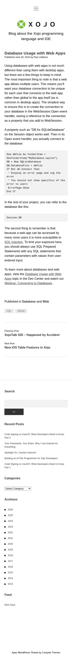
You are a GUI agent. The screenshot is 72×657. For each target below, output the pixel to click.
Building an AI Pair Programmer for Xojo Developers (31, 458)
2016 (10, 566)
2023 (10, 526)
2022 (10, 532)
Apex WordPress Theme (25, 652)
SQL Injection (13, 242)
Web (46, 301)
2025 (10, 515)
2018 (10, 555)
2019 (10, 549)
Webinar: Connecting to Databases (28, 283)
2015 (10, 572)
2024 (10, 521)
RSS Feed (9, 605)
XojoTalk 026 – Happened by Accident (31, 335)
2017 (10, 561)
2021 (10, 538)
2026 (10, 509)
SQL (9, 311)
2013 (10, 584)
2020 (10, 544)
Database (29, 301)
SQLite (21, 311)
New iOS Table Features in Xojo (27, 347)
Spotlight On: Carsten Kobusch (20, 452)
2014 (10, 578)
